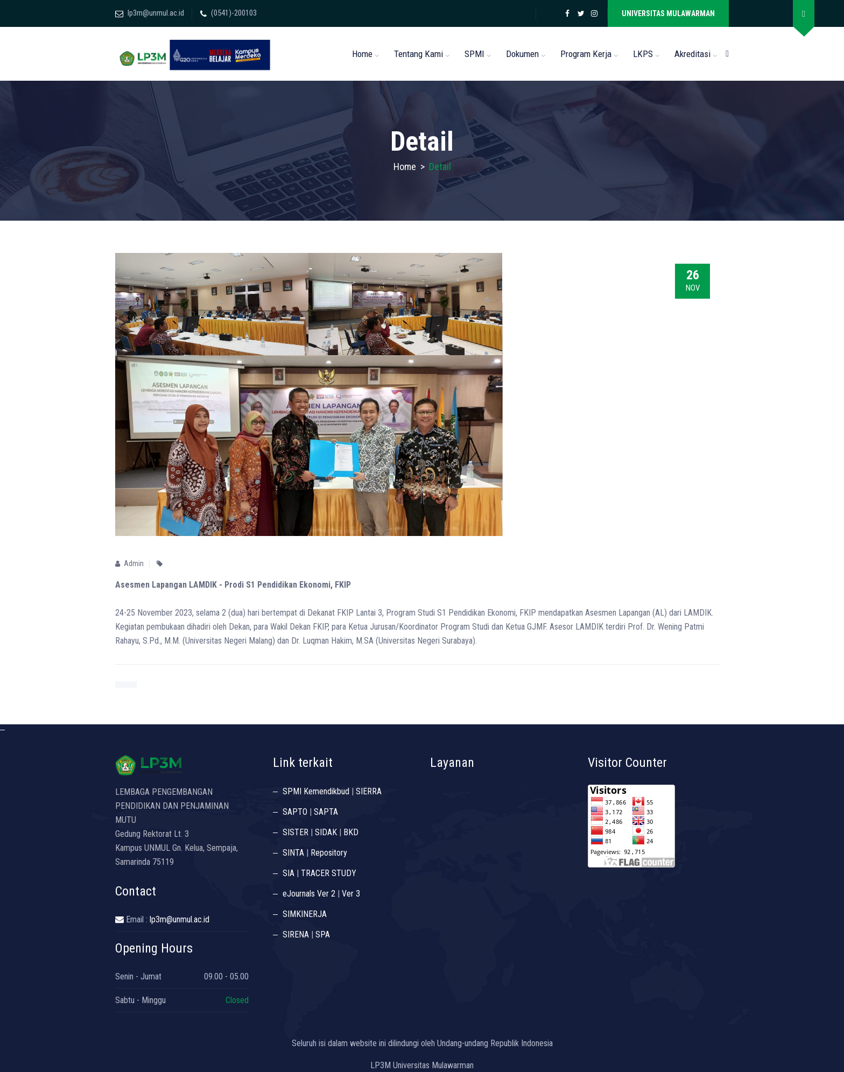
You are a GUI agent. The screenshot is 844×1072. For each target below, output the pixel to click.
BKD (350, 832)
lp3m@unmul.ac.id (156, 13)
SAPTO (295, 812)
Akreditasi (692, 53)
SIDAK (326, 832)
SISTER (295, 832)
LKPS (643, 53)
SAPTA (326, 812)
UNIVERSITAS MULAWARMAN (668, 13)
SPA (322, 934)
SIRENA (296, 934)
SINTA (293, 853)
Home (362, 53)
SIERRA (369, 791)
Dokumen (522, 53)
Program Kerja (585, 53)
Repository (329, 853)
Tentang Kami (418, 53)
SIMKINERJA (305, 914)
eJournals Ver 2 (309, 893)
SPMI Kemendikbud (316, 791)
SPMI (474, 53)
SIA (288, 873)
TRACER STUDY (328, 873)
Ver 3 (351, 893)
